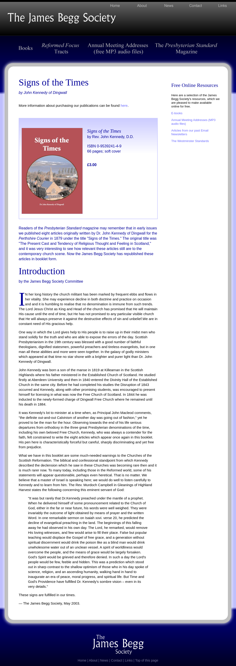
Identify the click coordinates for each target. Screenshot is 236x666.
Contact (116, 660)
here (124, 105)
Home (82, 660)
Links (129, 660)
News (104, 660)
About (93, 660)
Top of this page (146, 660)
